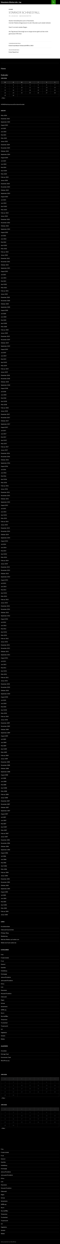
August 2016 (4, 466)
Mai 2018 (3, 398)
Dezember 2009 (5, 723)
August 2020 (4, 310)
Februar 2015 (5, 521)
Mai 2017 (3, 437)
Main (6, 104)
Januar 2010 (4, 719)
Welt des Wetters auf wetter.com (10, 939)
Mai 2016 (3, 476)
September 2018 (5, 385)
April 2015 (4, 515)
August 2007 (4, 814)
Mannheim (4, 990)
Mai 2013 (3, 590)
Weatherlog (4, 936)
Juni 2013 (3, 586)
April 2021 (4, 284)
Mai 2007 (3, 823)
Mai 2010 (3, 706)
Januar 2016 (4, 489)
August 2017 (4, 427)
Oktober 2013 (5, 573)
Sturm (2, 1013)
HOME (3, 104)
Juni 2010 (3, 703)
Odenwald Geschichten (7, 929)
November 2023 (5, 187)
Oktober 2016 (5, 460)
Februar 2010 (5, 716)
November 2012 (5, 609)
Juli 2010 (3, 700)
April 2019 (4, 362)
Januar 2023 (4, 216)
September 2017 (5, 424)
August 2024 (4, 157)
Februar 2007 (5, 833)
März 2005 (4, 908)
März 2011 (4, 674)
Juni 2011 (3, 664)
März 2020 (4, 326)
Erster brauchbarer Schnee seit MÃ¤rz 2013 (30, 44)
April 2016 (4, 479)
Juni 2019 (3, 356)
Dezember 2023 (5, 183)
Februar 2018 (5, 408)
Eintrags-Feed (5, 1054)
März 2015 (4, 518)
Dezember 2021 (5, 258)
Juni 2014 (3, 547)
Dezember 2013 (5, 567)
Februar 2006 (5, 872)
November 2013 (5, 570)
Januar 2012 (4, 641)
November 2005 (5, 882)
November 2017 (5, 417)
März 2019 (4, 365)
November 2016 (5, 456)
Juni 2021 (3, 278)
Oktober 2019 (5, 343)
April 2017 (4, 440)
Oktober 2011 (5, 651)
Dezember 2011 (5, 645)
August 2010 (4, 697)
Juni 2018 (3, 395)
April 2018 (4, 401)
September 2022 (5, 229)
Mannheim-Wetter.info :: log (11, 2)
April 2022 (4, 245)
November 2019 (5, 339)
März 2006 (4, 869)
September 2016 (5, 463)
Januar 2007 (4, 836)
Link (2, 987)
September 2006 (5, 849)
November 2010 (5, 687)
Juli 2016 (3, 469)
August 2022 (4, 232)
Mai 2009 (3, 745)
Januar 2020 (4, 333)
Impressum (11, 104)
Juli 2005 (3, 895)
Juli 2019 (3, 352)
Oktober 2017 (5, 421)
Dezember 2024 (5, 144)
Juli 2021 (3, 274)
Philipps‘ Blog (5, 933)
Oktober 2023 (5, 190)
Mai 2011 (3, 667)
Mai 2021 (3, 281)
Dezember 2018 (5, 375)
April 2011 (4, 671)
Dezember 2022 (5, 219)
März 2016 (4, 482)
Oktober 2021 (5, 265)
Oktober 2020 (5, 304)
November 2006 (5, 843)
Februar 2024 (5, 177)
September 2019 (5, 346)
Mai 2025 (3, 135)
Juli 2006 (3, 856)
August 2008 (4, 775)
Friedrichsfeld (5, 958)
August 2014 (4, 541)
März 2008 (4, 791)
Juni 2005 (3, 898)
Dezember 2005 (5, 879)
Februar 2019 (5, 369)
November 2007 (5, 804)
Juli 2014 (3, 544)
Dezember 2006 (5, 840)
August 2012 (4, 619)
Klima (2, 984)
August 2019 (4, 349)
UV (2, 1029)
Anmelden (4, 1051)
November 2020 (5, 300)
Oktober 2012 (5, 612)
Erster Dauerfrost (30, 51)
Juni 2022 (3, 239)
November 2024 (5, 148)
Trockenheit (4, 1023)
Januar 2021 (4, 294)
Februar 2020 (5, 330)
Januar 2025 (4, 141)
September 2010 (5, 693)
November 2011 (5, 648)
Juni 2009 (3, 742)
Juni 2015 (3, 512)
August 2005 (4, 892)
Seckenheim (4, 1006)
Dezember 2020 (5, 297)
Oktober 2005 (5, 885)
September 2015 (5, 502)
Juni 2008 (3, 781)
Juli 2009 (3, 739)
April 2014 (4, 554)
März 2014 (4, 557)
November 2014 (5, 531)
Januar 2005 (4, 914)
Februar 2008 (5, 794)
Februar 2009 (5, 755)
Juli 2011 (3, 661)
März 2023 (4, 209)
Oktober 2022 (5, 226)
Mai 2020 (3, 320)
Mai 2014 (3, 551)
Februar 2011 (5, 677)
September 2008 (5, 771)
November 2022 (5, 222)
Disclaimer (17, 104)
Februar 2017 (5, 447)
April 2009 (4, 749)
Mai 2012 (3, 628)
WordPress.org (5, 1060)
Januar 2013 (4, 602)
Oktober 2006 (5, 846)
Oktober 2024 (5, 151)
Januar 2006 (4, 875)
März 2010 (4, 713)
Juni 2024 (3, 164)
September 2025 (5, 122)
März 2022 (4, 248)
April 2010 (4, 710)
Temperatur (4, 1019)
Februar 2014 (5, 560)
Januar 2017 (4, 450)
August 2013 (4, 580)
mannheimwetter (26, 16)
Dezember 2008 (5, 762)
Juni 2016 (3, 473)
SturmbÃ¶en (4, 1016)
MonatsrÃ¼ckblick (6, 993)
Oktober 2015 (5, 499)
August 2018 (4, 388)
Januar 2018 (4, 411)
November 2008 (5, 765)
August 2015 (4, 505)
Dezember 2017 (5, 414)
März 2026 (4, 115)
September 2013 (5, 577)
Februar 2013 (5, 599)
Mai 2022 (3, 242)
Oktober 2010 (5, 690)
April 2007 (4, 827)
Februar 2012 (5, 638)
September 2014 (5, 538)
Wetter (3, 1039)
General (3, 964)
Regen (2, 1000)
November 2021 (5, 261)
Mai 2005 (3, 901)
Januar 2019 (4, 372)
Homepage (4, 974)
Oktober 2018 (5, 382)
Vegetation (4, 1032)
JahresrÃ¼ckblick (6, 977)
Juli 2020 (3, 313)
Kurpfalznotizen (5, 926)
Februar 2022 (5, 252)
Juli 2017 (3, 430)
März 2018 (4, 404)
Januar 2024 (4, 180)
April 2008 (4, 788)
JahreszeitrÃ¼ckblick (7, 980)
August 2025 (4, 125)
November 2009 (5, 726)
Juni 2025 (3, 131)
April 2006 (4, 866)
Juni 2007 (3, 820)
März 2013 (4, 596)
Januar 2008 (4, 797)
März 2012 (4, 635)
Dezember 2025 (5, 118)
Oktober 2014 (5, 534)
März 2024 (4, 174)
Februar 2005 (5, 911)
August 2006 (4, 853)
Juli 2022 (3, 235)
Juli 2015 (3, 508)
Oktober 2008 (5, 768)
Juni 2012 (3, 625)
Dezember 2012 (5, 606)
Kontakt (22, 104)
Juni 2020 (3, 317)
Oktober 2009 (5, 729)
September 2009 (5, 732)
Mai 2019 (3, 359)
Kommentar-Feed (6, 1057)
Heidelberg (4, 971)
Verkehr (3, 1036)
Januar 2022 (4, 255)
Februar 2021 (5, 291)
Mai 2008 (3, 784)
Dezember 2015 (5, 492)
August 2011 (4, 658)
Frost (2, 961)
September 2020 (5, 307)
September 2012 (5, 615)
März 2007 (4, 830)
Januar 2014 (4, 564)
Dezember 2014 (5, 528)
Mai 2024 (3, 167)
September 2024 (5, 154)
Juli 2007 (3, 817)
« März (3, 98)
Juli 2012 (3, 622)
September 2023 (5, 193)
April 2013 (4, 593)
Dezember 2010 (5, 684)
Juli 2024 (3, 161)
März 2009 (4, 752)
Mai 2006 (3, 862)
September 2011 (5, 654)
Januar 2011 (4, 680)
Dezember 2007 (5, 801)
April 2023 (4, 206)
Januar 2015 (4, 525)
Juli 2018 (3, 391)
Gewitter (3, 967)
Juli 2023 (3, 200)
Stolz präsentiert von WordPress (8, 1241)
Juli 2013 (3, 583)
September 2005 (5, 888)
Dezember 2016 (5, 453)
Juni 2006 (3, 859)
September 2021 (5, 268)
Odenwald (4, 997)
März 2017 (4, 443)
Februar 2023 (5, 213)
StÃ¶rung (3, 1010)
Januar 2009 (4, 758)
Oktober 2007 (5, 807)
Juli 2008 (3, 778)
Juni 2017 (3, 434)
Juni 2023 (3, 203)
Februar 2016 (5, 486)
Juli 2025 (3, 128)
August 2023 (4, 196)
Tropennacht (4, 1026)
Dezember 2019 (5, 336)
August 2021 (4, 271)
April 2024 (4, 170)
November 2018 (5, 378)
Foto (2, 954)
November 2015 (5, 495)
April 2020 (4, 323)
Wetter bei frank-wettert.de (8, 942)
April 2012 (4, 632)
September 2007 (5, 810)
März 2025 (4, 138)
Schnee (11, 9)
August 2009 (4, 736)
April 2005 (4, 905)
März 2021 (4, 287)
